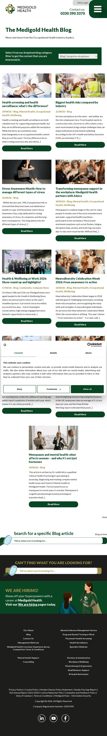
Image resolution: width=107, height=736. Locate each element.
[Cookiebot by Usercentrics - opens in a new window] (91, 345)
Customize (54, 389)
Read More (27, 148)
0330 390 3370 (72, 13)
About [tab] (88, 353)
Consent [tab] (18, 353)
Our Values (28, 630)
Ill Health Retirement (78, 674)
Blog (28, 634)
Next (104, 517)
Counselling (28, 662)
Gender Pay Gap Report (85, 689)
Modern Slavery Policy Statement (56, 689)
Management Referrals (28, 642)
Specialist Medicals (78, 647)
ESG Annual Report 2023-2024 (24, 692)
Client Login (82, 2)
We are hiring (27, 604)
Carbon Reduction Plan (52, 692)
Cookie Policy (31, 689)
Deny (19, 389)
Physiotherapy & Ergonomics (78, 666)
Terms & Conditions (43, 695)
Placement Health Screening (78, 638)
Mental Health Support (28, 658)
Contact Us (28, 638)
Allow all (87, 389)
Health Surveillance (79, 642)
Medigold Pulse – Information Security (72, 695)
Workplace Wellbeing (79, 662)
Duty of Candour (24, 695)
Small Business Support (78, 670)
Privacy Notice (16, 689)
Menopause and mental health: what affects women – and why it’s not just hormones (53, 458)
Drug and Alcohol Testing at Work (78, 634)
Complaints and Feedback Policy (80, 692)
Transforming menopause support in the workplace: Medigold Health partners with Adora (79, 192)
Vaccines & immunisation (78, 658)
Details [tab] (53, 353)
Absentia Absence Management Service (78, 630)
